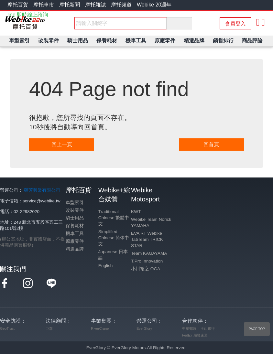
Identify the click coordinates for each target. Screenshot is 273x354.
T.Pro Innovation (147, 261)
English (105, 265)
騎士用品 (75, 218)
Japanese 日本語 (113, 254)
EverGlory (144, 328)
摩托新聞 (69, 4)
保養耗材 (75, 225)
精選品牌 (75, 249)
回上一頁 (61, 144)
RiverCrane (100, 328)
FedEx (187, 335)
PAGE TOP (257, 329)
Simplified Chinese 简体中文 (113, 237)
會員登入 (235, 24)
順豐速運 (200, 335)
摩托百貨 (17, 4)
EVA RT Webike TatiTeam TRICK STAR (147, 239)
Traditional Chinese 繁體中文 (113, 217)
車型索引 (75, 202)
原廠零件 (75, 241)
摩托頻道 (121, 4)
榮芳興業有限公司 (42, 190)
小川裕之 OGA (145, 268)
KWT (136, 211)
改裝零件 (75, 210)
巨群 (49, 328)
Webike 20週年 (154, 4)
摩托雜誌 (95, 4)
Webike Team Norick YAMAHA (151, 222)
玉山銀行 (208, 328)
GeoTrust (7, 328)
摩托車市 (43, 4)
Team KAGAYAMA (149, 253)
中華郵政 (189, 328)
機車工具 (75, 233)
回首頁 (211, 144)
